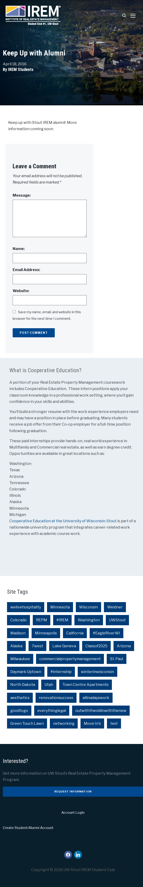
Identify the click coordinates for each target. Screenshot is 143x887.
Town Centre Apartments (85, 684)
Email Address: (26, 270)
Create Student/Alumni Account (28, 828)
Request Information (73, 791)
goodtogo (19, 710)
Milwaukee (20, 659)
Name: (19, 249)
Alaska (16, 646)
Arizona (124, 646)
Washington (89, 620)
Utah (48, 684)
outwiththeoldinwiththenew (100, 710)
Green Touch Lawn (27, 723)
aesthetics (19, 698)
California (75, 633)
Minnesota (60, 607)
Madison (18, 633)
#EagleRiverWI (106, 633)
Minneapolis (46, 633)
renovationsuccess (56, 698)
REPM (41, 620)
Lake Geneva (64, 646)
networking (63, 723)
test (114, 723)
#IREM (62, 620)
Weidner (115, 607)
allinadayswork (96, 698)
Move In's (92, 723)
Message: (22, 195)
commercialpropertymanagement (70, 659)
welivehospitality (25, 607)
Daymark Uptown (25, 672)
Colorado (18, 620)
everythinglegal (51, 710)
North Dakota (22, 684)
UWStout (117, 620)
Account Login (72, 812)
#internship (61, 672)
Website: (21, 291)
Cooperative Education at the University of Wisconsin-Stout (63, 521)
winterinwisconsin (97, 672)
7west (37, 646)
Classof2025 (96, 646)
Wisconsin (88, 607)
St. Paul (116, 659)
